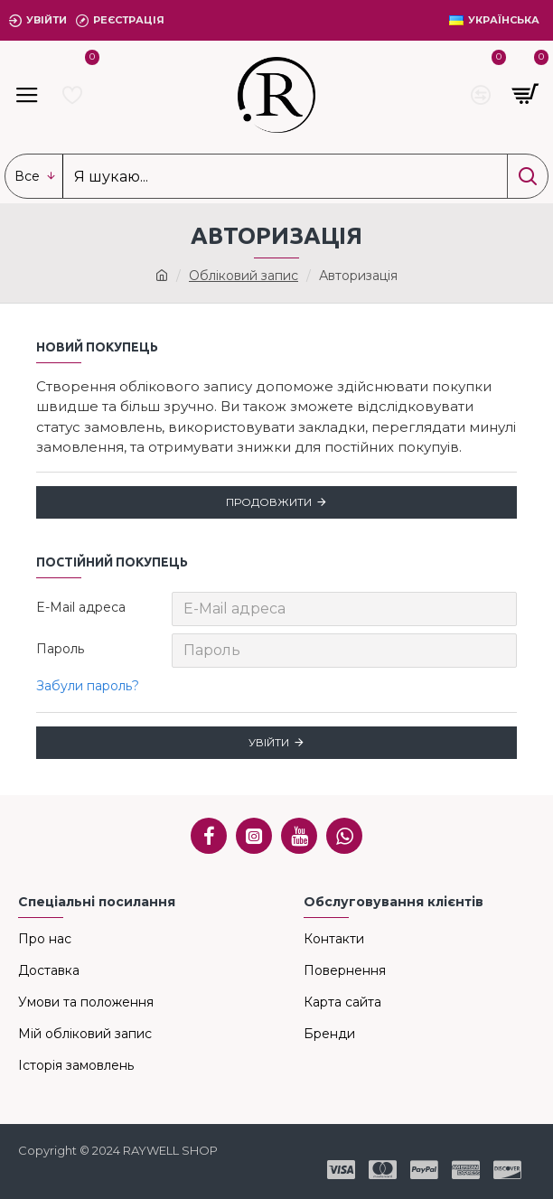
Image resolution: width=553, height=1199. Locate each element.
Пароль (60, 649)
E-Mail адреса (81, 607)
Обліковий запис (243, 275)
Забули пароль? (87, 686)
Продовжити (269, 502)
